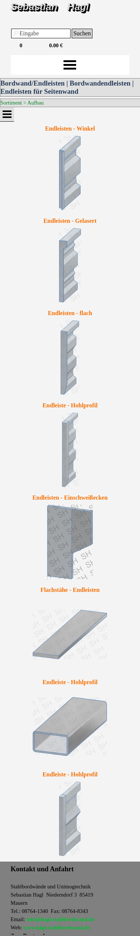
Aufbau (35, 103)
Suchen (82, 33)
